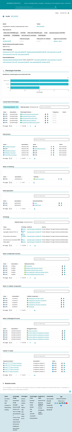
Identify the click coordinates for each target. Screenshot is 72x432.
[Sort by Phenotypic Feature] (32, 112)
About (26, 3)
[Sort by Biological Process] (37, 328)
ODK (31, 411)
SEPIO (22, 416)
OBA (22, 409)
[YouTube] (66, 403)
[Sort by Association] (17, 112)
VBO (22, 412)
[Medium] (60, 403)
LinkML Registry (40, 413)
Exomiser (32, 400)
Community (68, 3)
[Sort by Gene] (7, 112)
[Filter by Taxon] (29, 107)
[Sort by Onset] (67, 112)
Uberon (23, 401)
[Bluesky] (61, 405)
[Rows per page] (10, 126)
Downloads (16, 400)
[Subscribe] (55, 403)
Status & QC (16, 409)
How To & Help (16, 411)
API (14, 402)
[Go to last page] (30, 126)
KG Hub (40, 408)
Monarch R (16, 407)
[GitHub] (62, 403)
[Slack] (57, 403)
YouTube (50, 407)
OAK (31, 409)
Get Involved (50, 398)
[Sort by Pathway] (39, 176)
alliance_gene (58, 41)
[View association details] (47, 114)
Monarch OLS (41, 400)
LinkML (31, 405)
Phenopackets (33, 418)
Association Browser (16, 429)
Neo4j (15, 405)
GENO (22, 414)
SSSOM (31, 407)
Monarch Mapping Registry (40, 404)
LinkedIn (49, 405)
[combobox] (36, 7)
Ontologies (41, 3)
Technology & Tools (49, 3)
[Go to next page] (27, 126)
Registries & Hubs (59, 3)
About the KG (16, 422)
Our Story (6, 398)
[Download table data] (35, 126)
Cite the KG (16, 419)
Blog (48, 403)
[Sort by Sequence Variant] (14, 361)
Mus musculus (40, 26)
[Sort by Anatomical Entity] (43, 201)
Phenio (23, 407)
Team (5, 401)
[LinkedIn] (64, 403)
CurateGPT (33, 416)
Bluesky (49, 409)
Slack (49, 401)
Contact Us (7, 405)
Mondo (23, 398)
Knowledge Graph (33, 3)
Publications (7, 407)
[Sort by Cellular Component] (39, 296)
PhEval (31, 402)
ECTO (22, 418)
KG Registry (41, 410)
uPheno (23, 403)
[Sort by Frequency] (59, 112)
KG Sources (16, 424)
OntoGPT (32, 413)
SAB (5, 403)
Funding (6, 409)
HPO (22, 405)
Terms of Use (16, 417)
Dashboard (16, 426)
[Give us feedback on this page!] (70, 391)
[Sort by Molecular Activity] (35, 263)
